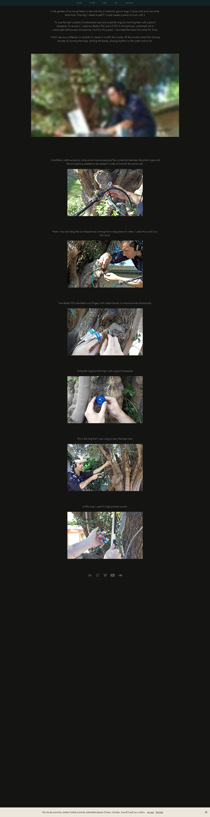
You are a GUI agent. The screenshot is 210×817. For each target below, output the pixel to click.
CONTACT (129, 3)
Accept (150, 812)
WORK (92, 3)
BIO (116, 3)
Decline (159, 812)
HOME (79, 3)
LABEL (104, 3)
